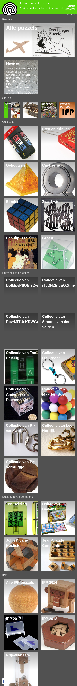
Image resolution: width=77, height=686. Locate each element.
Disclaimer (70, 9)
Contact (71, 6)
